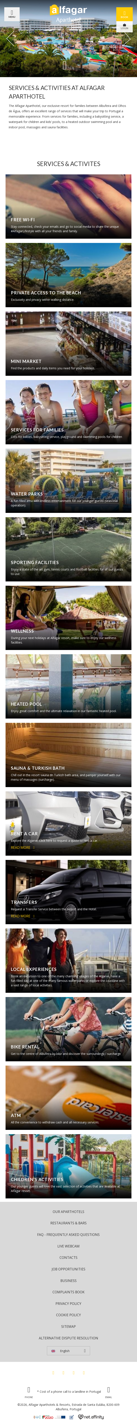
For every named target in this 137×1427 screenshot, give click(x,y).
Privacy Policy (68, 1303)
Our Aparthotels (68, 1211)
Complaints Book (68, 1292)
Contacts (68, 1257)
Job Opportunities (68, 1269)
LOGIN (124, 26)
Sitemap (68, 1326)
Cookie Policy (68, 1315)
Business (68, 1280)
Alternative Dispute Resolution (68, 1338)
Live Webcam (68, 1246)
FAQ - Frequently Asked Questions (68, 1234)
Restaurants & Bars (68, 1223)
